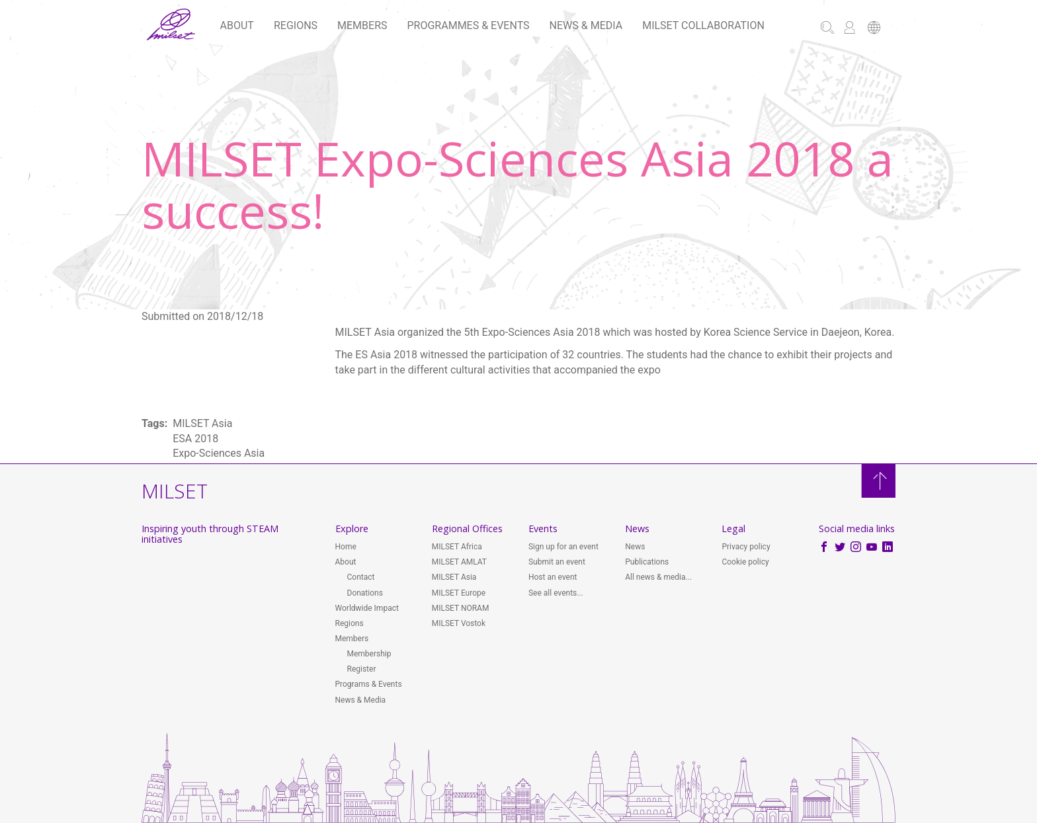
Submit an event (556, 562)
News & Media (586, 25)
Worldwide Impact (367, 608)
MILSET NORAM (460, 608)
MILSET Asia (454, 577)
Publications (647, 562)
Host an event (552, 577)
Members (362, 25)
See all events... (555, 593)
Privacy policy (746, 546)
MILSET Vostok (458, 623)
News (635, 546)
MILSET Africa (457, 546)
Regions (295, 25)
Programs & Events (368, 684)
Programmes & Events (468, 25)
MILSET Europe (458, 593)
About (237, 25)
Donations (365, 593)
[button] (874, 29)
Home (345, 546)
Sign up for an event (563, 546)
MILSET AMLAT (459, 562)
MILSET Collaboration (703, 25)
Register (361, 669)
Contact (361, 577)
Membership (369, 653)
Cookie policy (745, 562)
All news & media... (658, 577)
